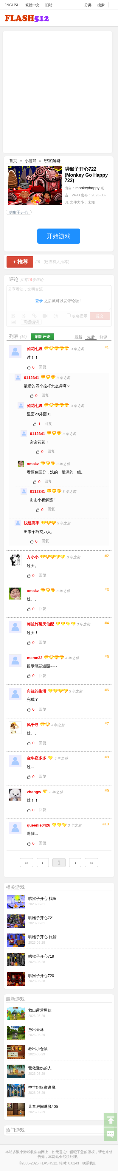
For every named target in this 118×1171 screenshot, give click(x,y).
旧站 (48, 4)
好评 (103, 337)
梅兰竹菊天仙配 (41, 624)
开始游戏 (59, 236)
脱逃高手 (32, 523)
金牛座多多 (37, 758)
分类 (87, 4)
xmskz (33, 464)
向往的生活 (37, 691)
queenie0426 (39, 825)
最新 (78, 337)
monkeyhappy (87, 188)
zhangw (34, 792)
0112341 (32, 377)
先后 (91, 337)
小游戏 (30, 161)
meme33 (35, 658)
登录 (39, 301)
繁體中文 (32, 4)
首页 (13, 161)
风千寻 (33, 725)
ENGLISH (11, 4)
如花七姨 (35, 349)
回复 (42, 367)
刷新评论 (42, 336)
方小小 (33, 557)
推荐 (20, 262)
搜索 (101, 4)
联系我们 (89, 1163)
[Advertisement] (58, 91)
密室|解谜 (52, 161)
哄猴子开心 (18, 212)
